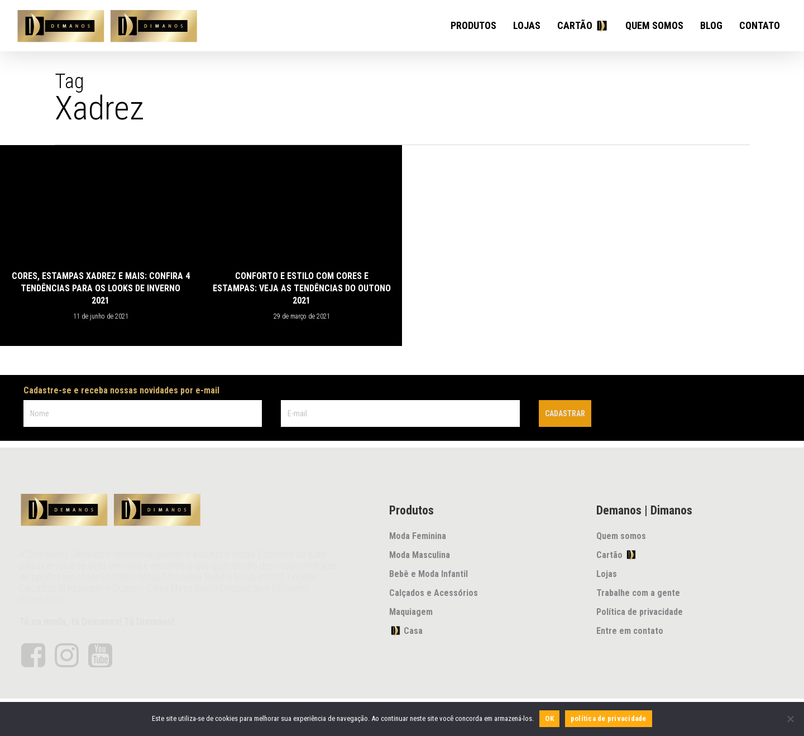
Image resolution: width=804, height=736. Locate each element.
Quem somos (621, 536)
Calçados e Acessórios (433, 593)
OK (549, 718)
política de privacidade (609, 718)
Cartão (616, 554)
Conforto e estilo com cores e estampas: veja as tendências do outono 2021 (302, 288)
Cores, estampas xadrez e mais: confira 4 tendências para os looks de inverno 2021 (101, 288)
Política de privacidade (639, 612)
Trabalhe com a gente (638, 593)
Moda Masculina (419, 555)
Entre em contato (629, 631)
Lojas (606, 574)
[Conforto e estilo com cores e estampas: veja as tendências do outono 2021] (301, 245)
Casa (406, 630)
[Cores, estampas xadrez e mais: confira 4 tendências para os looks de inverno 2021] (100, 245)
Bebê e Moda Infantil (428, 574)
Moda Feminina (417, 536)
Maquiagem (411, 612)
